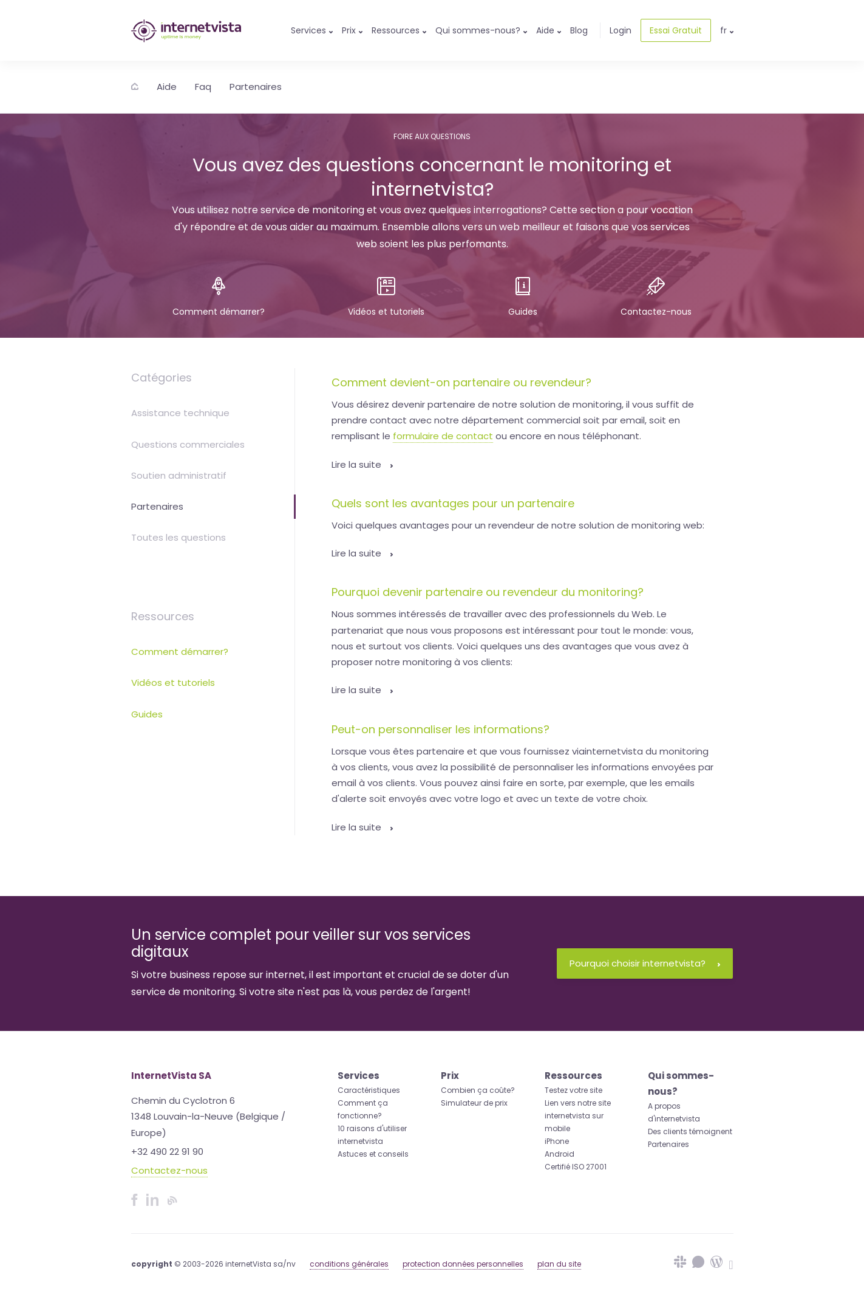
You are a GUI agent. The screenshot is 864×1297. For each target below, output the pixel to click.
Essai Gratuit (676, 30)
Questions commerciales (188, 444)
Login (620, 30)
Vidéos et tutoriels (173, 682)
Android (559, 1154)
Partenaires (256, 86)
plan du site (559, 1264)
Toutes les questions (178, 537)
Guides (147, 714)
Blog (579, 30)
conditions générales (349, 1264)
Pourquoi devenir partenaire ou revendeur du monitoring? (488, 592)
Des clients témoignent (690, 1131)
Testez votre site (573, 1090)
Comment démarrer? (179, 651)
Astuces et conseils (373, 1154)
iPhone (557, 1141)
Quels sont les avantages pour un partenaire (453, 503)
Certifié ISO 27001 (576, 1167)
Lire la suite (362, 464)
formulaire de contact (443, 435)
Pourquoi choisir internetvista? (645, 963)
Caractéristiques (369, 1090)
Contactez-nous (169, 1170)
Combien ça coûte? (478, 1090)
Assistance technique (180, 412)
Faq (203, 86)
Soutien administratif (178, 475)
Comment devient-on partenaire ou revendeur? (461, 382)
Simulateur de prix (474, 1103)
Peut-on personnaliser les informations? (440, 729)
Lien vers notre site (578, 1103)
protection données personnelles (463, 1264)
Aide (167, 86)
